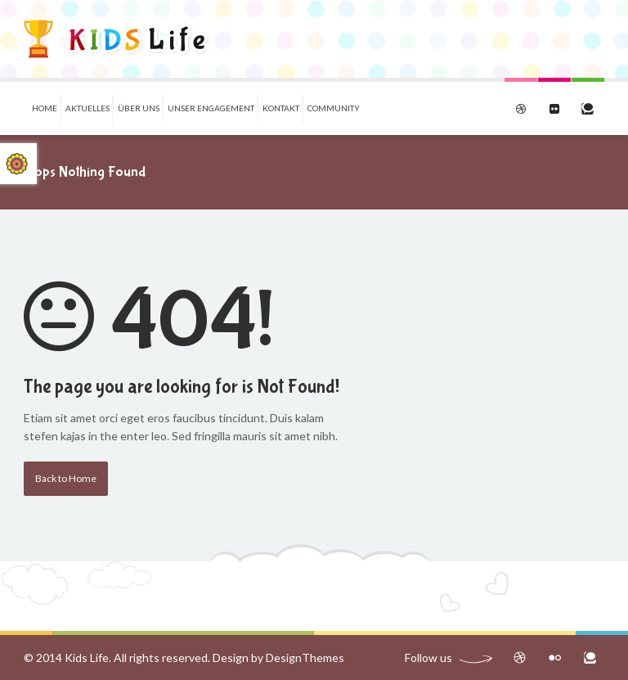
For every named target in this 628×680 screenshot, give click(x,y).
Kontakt (280, 108)
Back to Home (65, 478)
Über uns (138, 108)
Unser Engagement (211, 108)
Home (44, 108)
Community (333, 108)
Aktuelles (87, 108)
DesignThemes (305, 657)
